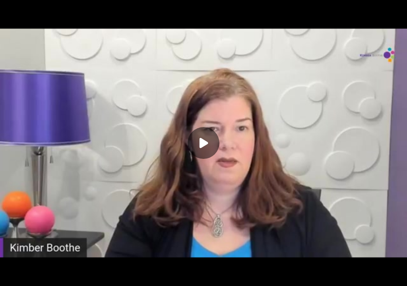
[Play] (203, 143)
